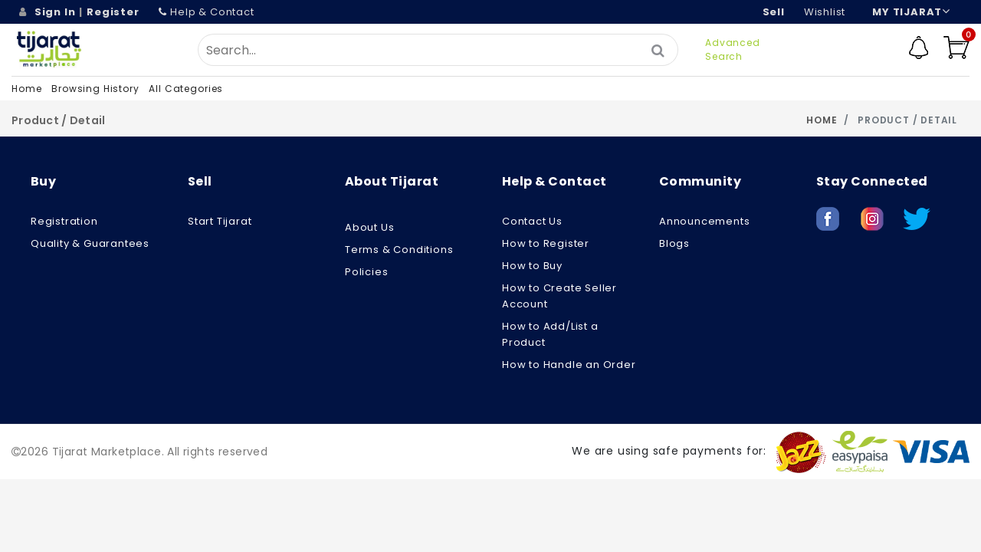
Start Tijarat (219, 221)
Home (26, 88)
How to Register (545, 243)
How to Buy (532, 265)
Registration (64, 221)
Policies (366, 271)
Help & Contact (206, 12)
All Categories (186, 88)
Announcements (704, 221)
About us (369, 227)
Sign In (55, 12)
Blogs (674, 243)
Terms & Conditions (399, 249)
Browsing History (95, 88)
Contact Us (532, 221)
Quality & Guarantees (90, 243)
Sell (774, 12)
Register (113, 12)
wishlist (824, 12)
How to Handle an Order (569, 364)
